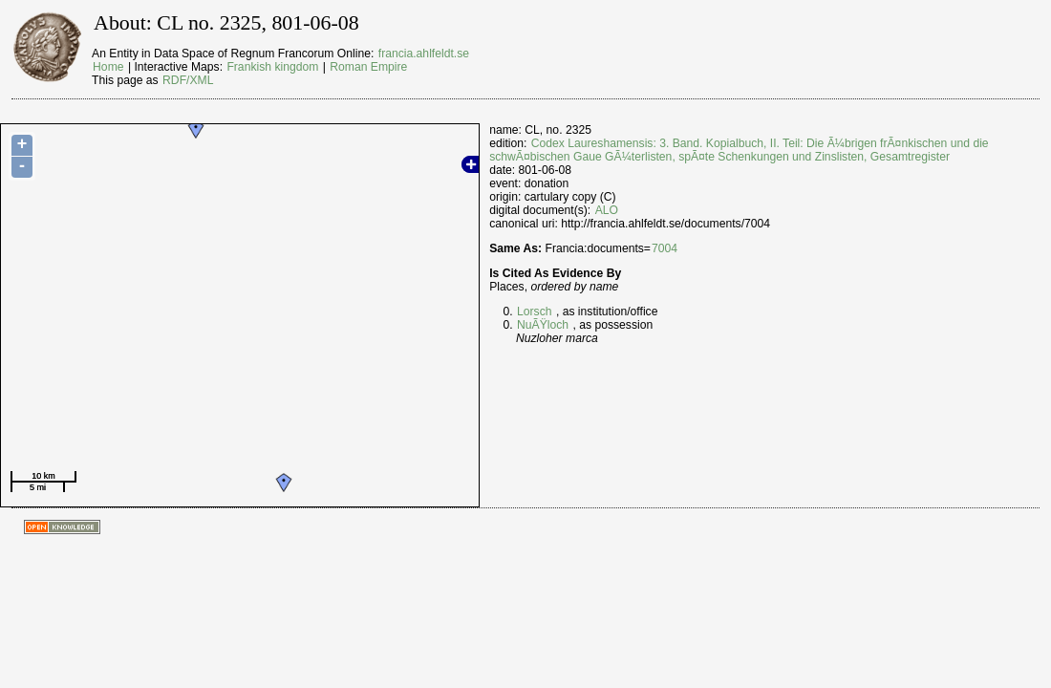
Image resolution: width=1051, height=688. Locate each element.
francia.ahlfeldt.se (423, 53)
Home (108, 67)
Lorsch (534, 311)
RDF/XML (187, 80)
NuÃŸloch (542, 325)
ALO (606, 210)
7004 (664, 248)
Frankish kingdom (272, 67)
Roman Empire (368, 67)
